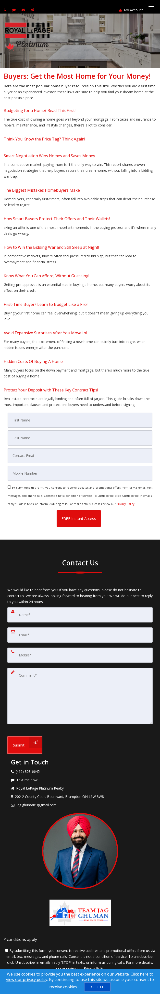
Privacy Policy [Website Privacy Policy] (125, 504)
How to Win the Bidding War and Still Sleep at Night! (51, 247)
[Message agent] (80, 780)
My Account (131, 10)
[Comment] (80, 696)
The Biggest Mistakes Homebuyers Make (42, 190)
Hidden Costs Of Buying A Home (33, 361)
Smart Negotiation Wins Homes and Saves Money (49, 155)
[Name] (80, 614)
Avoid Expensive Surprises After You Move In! (45, 333)
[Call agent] (6, 9)
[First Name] (80, 420)
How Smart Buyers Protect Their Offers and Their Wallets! (57, 218)
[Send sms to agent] (14, 9)
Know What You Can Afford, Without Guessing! (46, 276)
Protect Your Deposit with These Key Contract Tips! (51, 390)
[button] (79, 518)
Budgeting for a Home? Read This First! (39, 110)
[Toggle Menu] (151, 6)
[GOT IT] (97, 987)
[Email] (80, 455)
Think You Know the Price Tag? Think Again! (44, 139)
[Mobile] (80, 473)
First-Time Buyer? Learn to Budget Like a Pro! (45, 304)
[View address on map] (80, 797)
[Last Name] (80, 438)
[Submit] (24, 745)
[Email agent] (24, 9)
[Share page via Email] (33, 9)
